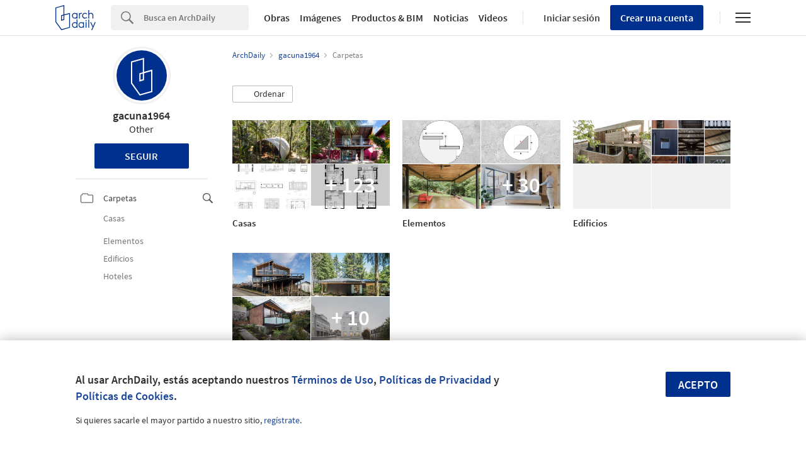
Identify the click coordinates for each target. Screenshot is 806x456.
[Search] (196, 17)
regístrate (282, 420)
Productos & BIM (387, 18)
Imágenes (320, 18)
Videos (493, 18)
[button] (262, 94)
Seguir (141, 156)
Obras (277, 18)
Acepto (698, 384)
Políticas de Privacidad (435, 379)
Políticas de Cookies (125, 396)
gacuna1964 (141, 115)
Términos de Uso (332, 379)
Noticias (450, 18)
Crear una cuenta (656, 17)
